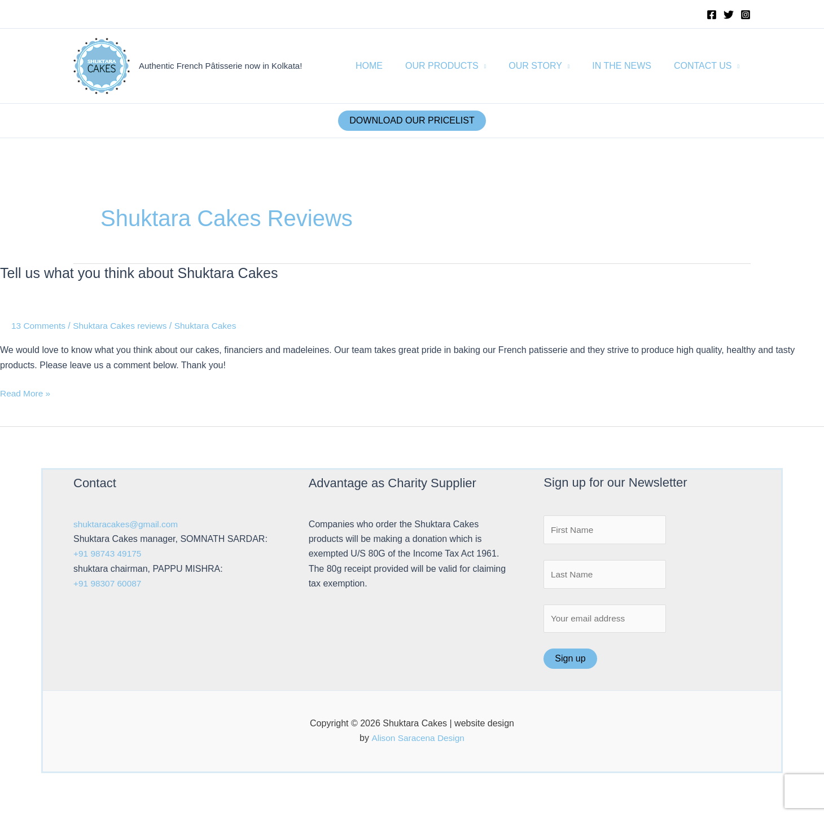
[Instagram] (745, 15)
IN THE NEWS (628, 65)
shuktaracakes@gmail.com (127, 524)
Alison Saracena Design (418, 741)
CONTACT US (705, 65)
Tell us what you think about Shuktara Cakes (144, 272)
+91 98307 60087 (108, 583)
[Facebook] (712, 15)
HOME (389, 65)
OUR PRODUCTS (457, 65)
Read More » (26, 393)
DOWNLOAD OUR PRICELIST (411, 120)
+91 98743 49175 (108, 553)
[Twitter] (729, 15)
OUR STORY (546, 65)
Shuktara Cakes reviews (124, 325)
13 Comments (39, 325)
